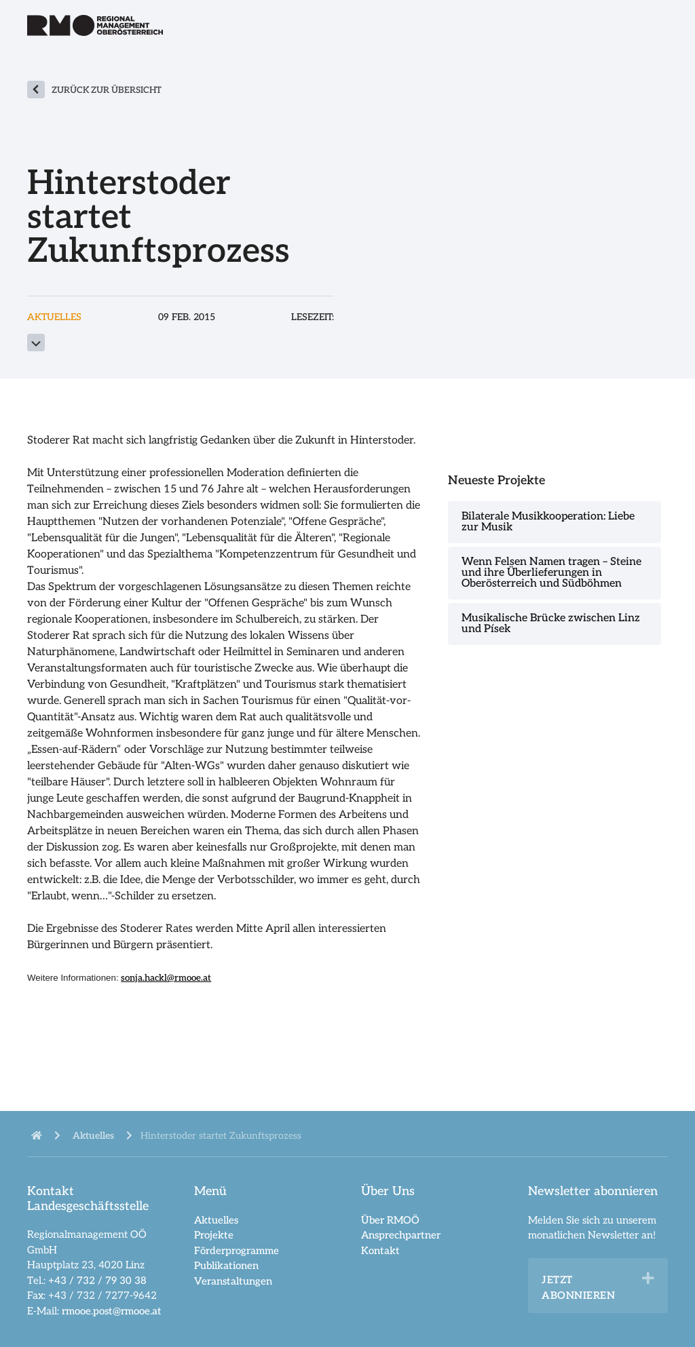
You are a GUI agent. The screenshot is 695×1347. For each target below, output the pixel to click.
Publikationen (226, 1266)
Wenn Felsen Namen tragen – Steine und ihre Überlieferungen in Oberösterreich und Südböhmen (551, 572)
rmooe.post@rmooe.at (112, 1311)
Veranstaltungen (233, 1281)
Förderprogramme (236, 1251)
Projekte (213, 1235)
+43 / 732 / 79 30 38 (97, 1280)
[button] (648, 1278)
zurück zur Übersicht (107, 90)
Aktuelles (216, 1220)
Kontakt (380, 1251)
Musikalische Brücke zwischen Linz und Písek (551, 624)
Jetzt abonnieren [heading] (578, 1288)
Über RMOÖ (390, 1220)
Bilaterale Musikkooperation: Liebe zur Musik (548, 522)
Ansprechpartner (400, 1235)
